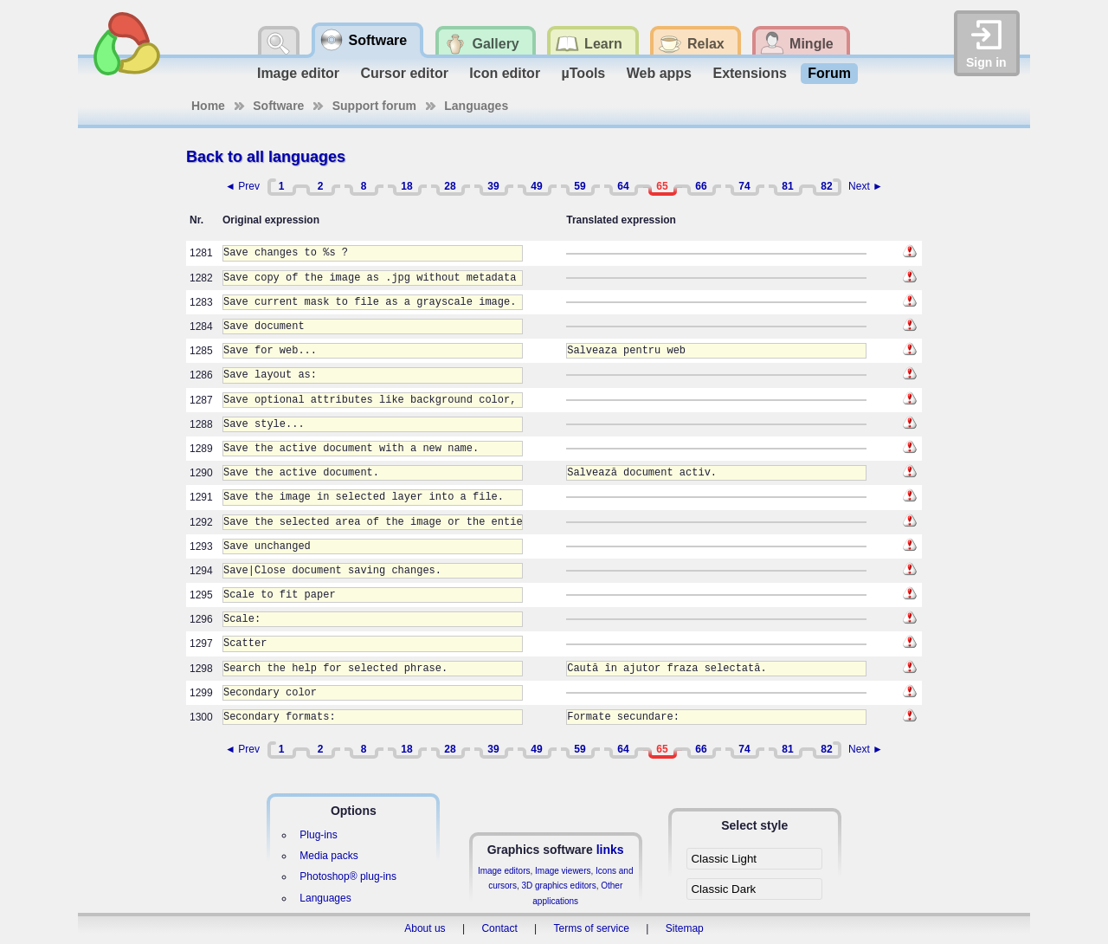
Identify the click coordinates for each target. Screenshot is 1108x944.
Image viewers (562, 871)
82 (826, 186)
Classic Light (724, 858)
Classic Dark (723, 889)
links (610, 850)
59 (579, 186)
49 (536, 186)
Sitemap (685, 928)
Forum (829, 73)
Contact (499, 928)
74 (744, 186)
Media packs (329, 856)
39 (493, 186)
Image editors (504, 871)
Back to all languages (265, 156)
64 (622, 186)
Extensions (749, 73)
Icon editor (504, 73)
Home (208, 106)
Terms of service (591, 928)
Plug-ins (318, 835)
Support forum (374, 106)
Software (278, 106)
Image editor (298, 73)
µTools (584, 73)
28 (449, 186)
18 (406, 186)
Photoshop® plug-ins (348, 876)
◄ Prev (242, 186)
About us (424, 928)
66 (700, 186)
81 (787, 186)
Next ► (865, 186)
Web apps (659, 73)
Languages (476, 106)
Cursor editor (404, 73)
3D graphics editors (558, 885)
